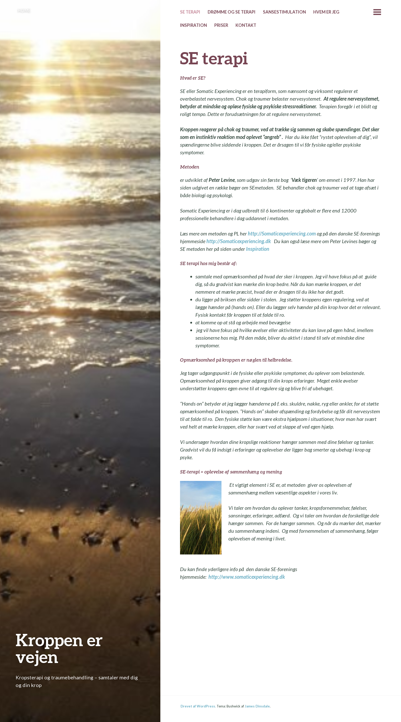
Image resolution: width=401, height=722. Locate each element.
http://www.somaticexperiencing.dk (246, 577)
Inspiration (193, 25)
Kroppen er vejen (59, 648)
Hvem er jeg (326, 12)
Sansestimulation (284, 12)
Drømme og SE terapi (231, 12)
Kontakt (246, 25)
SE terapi (190, 12)
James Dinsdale (257, 706)
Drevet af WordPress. (198, 706)
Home (24, 10)
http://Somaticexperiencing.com (282, 233)
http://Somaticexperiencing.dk (238, 241)
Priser (221, 25)
